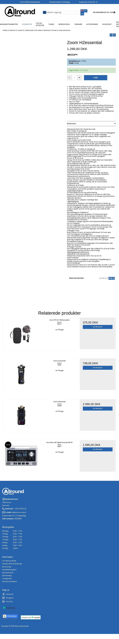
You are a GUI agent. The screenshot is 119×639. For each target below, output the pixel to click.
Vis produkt (98, 327)
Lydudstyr (27, 24)
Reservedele (64, 24)
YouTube (7, 601)
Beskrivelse (71, 124)
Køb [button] (96, 77)
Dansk (84, 11)
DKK (82, 14)
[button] (111, 35)
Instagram (8, 598)
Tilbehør (78, 24)
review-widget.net (13, 619)
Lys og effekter (40, 24)
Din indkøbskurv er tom (104, 12)
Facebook (7, 594)
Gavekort (107, 24)
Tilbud (51, 24)
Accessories (92, 24)
